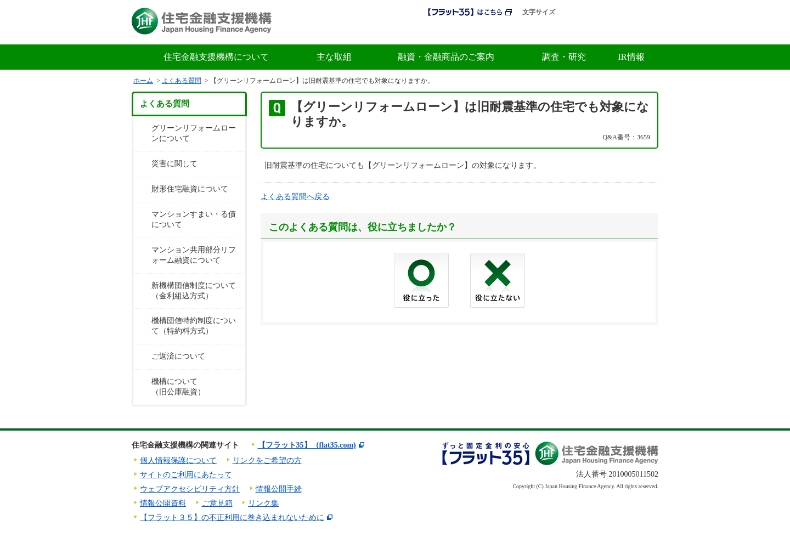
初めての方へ (468, 32)
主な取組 (334, 56)
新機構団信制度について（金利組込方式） (193, 290)
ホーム (143, 80)
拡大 (594, 12)
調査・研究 (564, 56)
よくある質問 (181, 80)
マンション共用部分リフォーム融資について (193, 255)
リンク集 (263, 503)
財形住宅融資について (189, 189)
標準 (572, 12)
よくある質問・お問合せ (609, 32)
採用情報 (410, 32)
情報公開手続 (279, 489)
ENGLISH (639, 12)
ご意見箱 (217, 503)
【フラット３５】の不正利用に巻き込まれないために (232, 517)
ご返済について (178, 356)
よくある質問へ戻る (295, 197)
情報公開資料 (163, 503)
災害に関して (174, 164)
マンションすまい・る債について (193, 219)
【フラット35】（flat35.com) (307, 445)
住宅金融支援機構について (216, 56)
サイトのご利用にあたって (186, 475)
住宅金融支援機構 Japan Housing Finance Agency (202, 21)
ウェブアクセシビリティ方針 (190, 489)
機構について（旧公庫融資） (178, 386)
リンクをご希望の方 (267, 460)
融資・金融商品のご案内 (446, 56)
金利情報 (529, 32)
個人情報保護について (178, 460)
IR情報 (631, 56)
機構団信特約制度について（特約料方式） (193, 325)
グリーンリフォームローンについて (193, 133)
